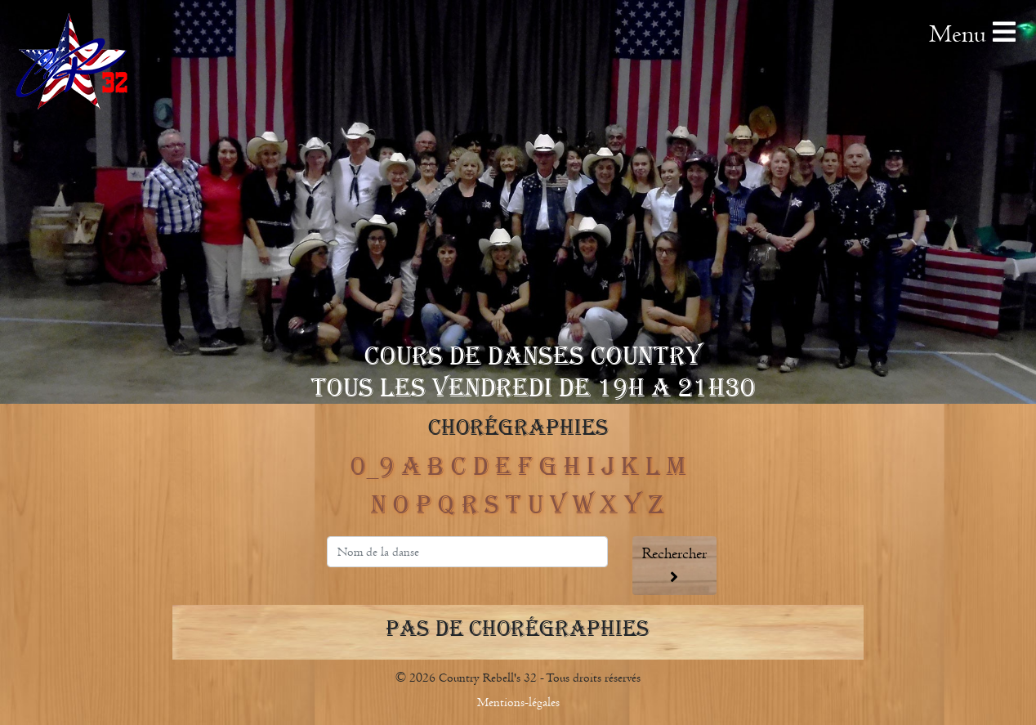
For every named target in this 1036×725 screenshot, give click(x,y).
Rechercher (674, 564)
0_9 (373, 467)
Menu (972, 34)
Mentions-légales (518, 702)
